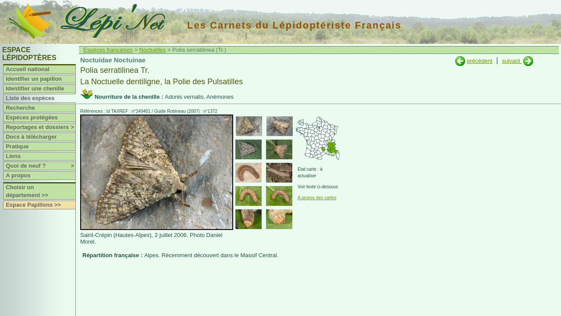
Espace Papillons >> (33, 204)
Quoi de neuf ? (40, 166)
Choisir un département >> (27, 191)
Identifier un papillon (34, 78)
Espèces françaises (108, 50)
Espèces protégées (32, 117)
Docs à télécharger (31, 136)
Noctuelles (152, 50)
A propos (18, 175)
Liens (13, 156)
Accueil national (28, 69)
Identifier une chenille (35, 88)
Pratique (17, 146)
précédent (479, 60)
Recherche (20, 107)
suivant (512, 60)
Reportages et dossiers (40, 127)
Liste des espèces (30, 98)
